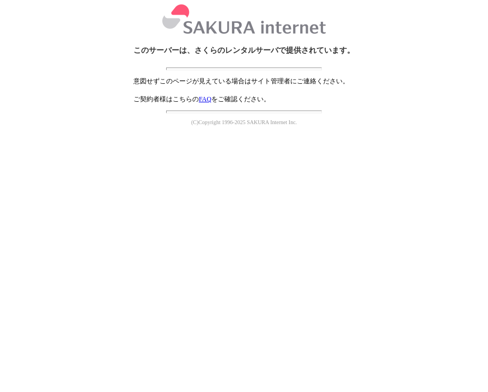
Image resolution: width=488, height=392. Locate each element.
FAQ (205, 99)
